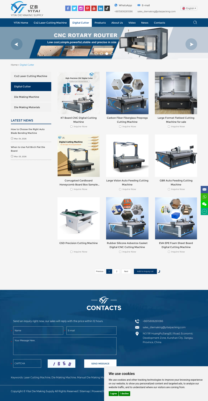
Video (132, 22)
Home (14, 64)
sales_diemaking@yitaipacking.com (156, 11)
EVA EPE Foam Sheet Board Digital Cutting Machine (176, 245)
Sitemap (85, 391)
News (144, 22)
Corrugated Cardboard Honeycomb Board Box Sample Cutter (78, 183)
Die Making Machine (26, 96)
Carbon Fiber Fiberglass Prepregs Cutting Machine (127, 119)
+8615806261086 (123, 11)
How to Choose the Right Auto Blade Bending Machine (28, 131)
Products (100, 22)
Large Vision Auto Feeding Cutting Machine (127, 182)
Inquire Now (80, 126)
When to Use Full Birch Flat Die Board (28, 149)
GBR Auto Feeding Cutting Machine (176, 182)
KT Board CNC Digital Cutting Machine (79, 119)
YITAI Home (21, 22)
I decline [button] (124, 393)
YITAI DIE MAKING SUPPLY (27, 15)
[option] (104, 43)
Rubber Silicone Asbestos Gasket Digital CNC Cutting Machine (127, 245)
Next (126, 271)
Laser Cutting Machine (37, 377)
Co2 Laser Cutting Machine (50, 22)
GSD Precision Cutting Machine (78, 243)
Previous (99, 271)
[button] (17, 44)
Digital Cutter (80, 22)
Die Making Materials (27, 107)
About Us (117, 22)
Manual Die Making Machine (94, 377)
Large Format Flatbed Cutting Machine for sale (176, 119)
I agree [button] (113, 393)
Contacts (159, 22)
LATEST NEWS (22, 120)
